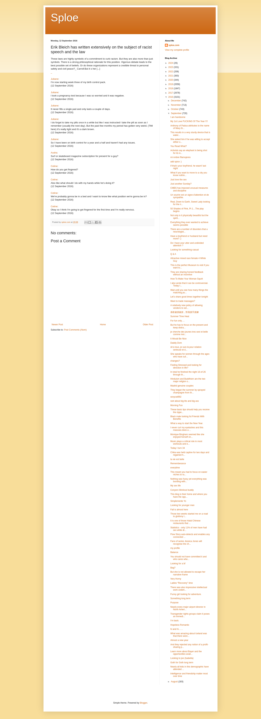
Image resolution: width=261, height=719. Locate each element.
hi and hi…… (176, 629)
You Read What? (178, 146)
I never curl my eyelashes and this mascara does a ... (186, 428)
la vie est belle (177, 459)
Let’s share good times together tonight (189, 296)
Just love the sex (178, 179)
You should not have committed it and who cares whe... (188, 557)
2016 (171, 97)
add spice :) (176, 161)
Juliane (54, 79)
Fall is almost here (179, 509)
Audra (54, 152)
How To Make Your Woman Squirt (186, 279)
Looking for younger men (182, 505)
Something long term (180, 598)
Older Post (148, 324)
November (176, 105)
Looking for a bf (177, 563)
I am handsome (177, 117)
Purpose (174, 602)
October (175, 109)
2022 (171, 71)
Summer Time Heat (179, 316)
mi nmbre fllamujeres (180, 157)
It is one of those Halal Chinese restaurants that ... (185, 521)
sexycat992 (175, 397)
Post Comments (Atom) (75, 330)
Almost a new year (179, 640)
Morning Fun (176, 405)
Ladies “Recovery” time (181, 583)
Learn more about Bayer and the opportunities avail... (186, 652)
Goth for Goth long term (181, 662)
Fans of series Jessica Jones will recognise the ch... (186, 542)
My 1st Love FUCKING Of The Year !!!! (189, 121)
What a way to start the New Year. (186, 423)
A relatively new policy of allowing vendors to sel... (186, 306)
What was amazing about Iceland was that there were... (188, 634)
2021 (171, 75)
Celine (54, 166)
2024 (171, 63)
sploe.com (174, 45)
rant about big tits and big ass (184, 401)
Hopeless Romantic (179, 625)
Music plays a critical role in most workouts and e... (186, 442)
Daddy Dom (176, 343)
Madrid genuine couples (181, 385)
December (176, 100)
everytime (175, 467)
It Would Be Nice (178, 338)
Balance (174, 552)
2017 (171, 93)
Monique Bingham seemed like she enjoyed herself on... (187, 435)
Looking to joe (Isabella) (181, 658)
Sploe (64, 17)
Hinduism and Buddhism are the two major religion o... (187, 380)
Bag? (172, 567)
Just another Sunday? (181, 184)
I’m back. (174, 620)
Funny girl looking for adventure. (185, 594)
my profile (175, 548)
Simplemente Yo (178, 501)
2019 (171, 84)
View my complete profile (177, 50)
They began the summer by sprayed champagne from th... (187, 391)
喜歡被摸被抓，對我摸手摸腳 (184, 312)
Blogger (143, 703)
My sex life (175, 485)
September (176, 113)
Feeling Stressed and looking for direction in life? (186, 366)
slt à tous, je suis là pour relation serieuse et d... (185, 348)
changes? (175, 361)
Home (103, 324)
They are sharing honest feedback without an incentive (186, 273)
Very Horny (175, 579)
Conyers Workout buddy (182, 490)
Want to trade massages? (182, 301)
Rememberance (178, 463)
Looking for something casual (184, 249)
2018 (171, 88)
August (174, 681)
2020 (171, 80)
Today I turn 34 (177, 448)
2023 (171, 67)
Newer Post (57, 324)
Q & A (173, 254)
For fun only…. (177, 320)
